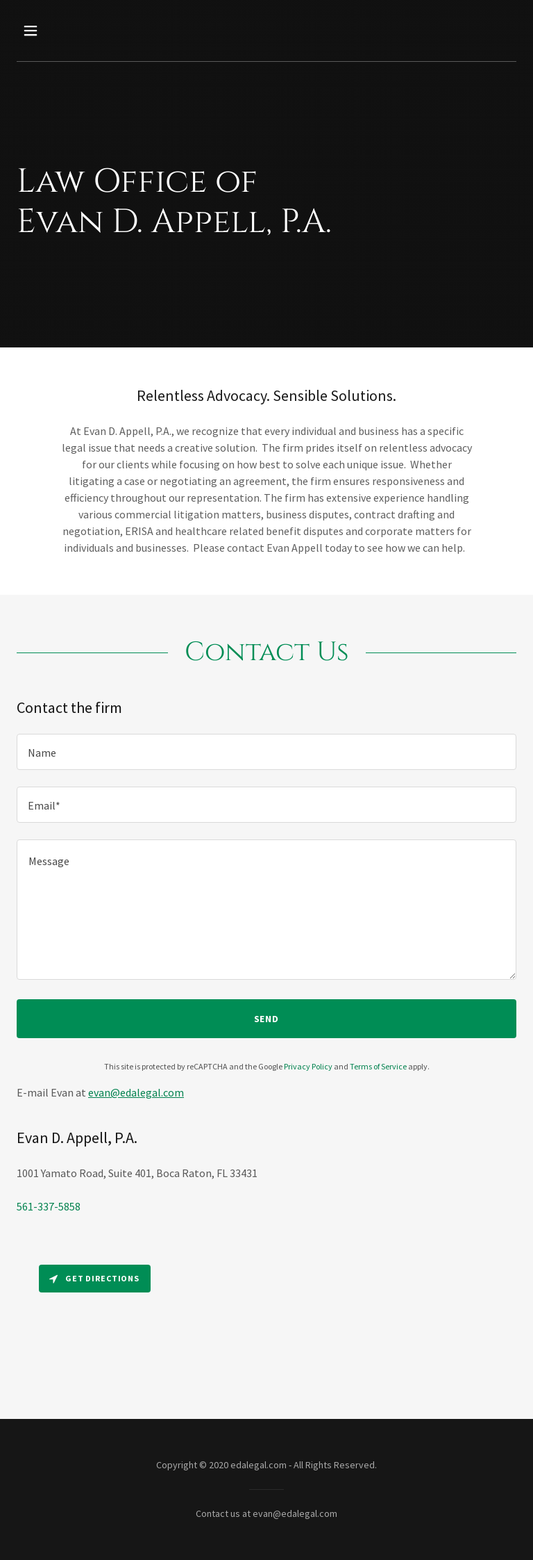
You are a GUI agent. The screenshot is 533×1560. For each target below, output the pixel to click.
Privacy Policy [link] (308, 1066)
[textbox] (266, 752)
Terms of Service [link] (378, 1066)
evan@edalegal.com (136, 1092)
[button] (74, 30)
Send (267, 1018)
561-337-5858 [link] (49, 1206)
